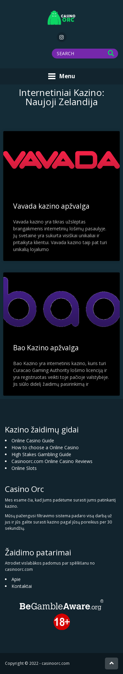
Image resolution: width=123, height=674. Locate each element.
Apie (16, 579)
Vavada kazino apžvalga (51, 206)
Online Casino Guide (32, 440)
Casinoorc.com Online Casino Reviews (51, 461)
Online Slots (24, 468)
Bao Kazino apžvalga (46, 347)
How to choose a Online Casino (45, 447)
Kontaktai (21, 586)
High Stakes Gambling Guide (41, 454)
